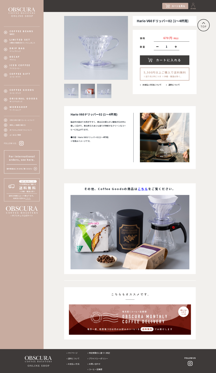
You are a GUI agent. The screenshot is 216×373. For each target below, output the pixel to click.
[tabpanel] (96, 48)
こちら (28, 198)
